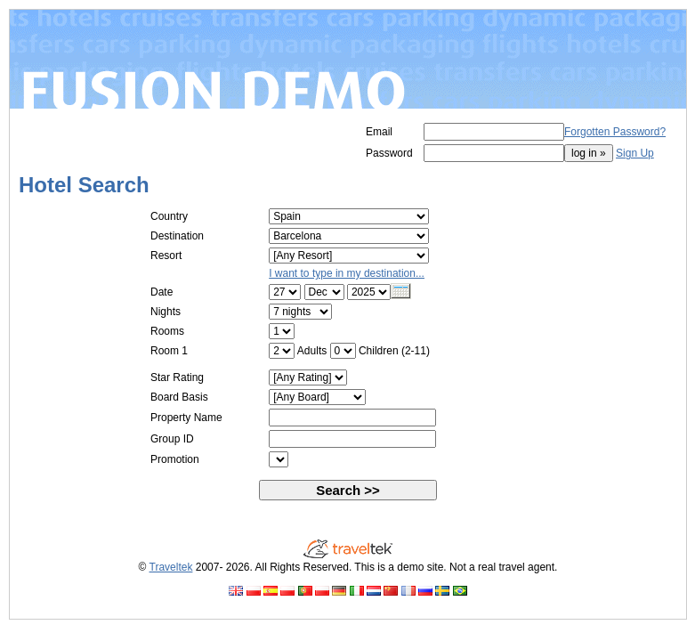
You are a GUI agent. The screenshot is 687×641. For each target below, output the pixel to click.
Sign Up (635, 153)
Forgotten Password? (615, 132)
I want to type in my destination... (346, 273)
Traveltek (171, 567)
